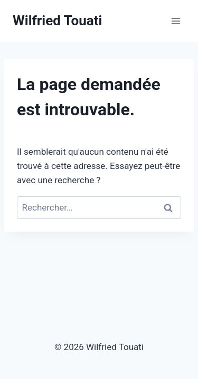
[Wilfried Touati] (57, 21)
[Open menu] (175, 21)
